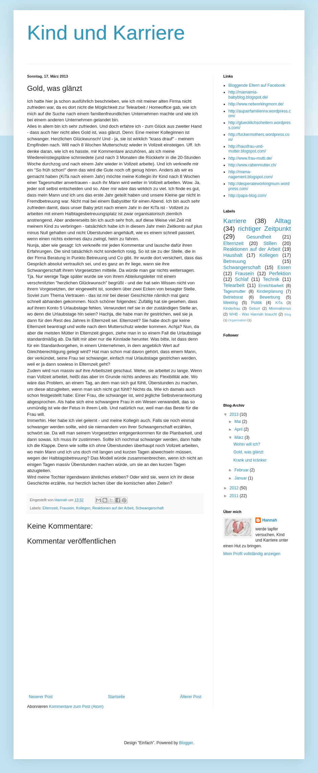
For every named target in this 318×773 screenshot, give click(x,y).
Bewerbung (269, 297)
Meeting (230, 302)
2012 (235, 488)
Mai (238, 421)
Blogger (186, 742)
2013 (235, 414)
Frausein (67, 508)
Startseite (116, 696)
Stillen (270, 243)
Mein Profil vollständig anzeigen (251, 553)
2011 (235, 495)
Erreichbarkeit (270, 285)
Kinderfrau (231, 308)
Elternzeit (50, 508)
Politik (256, 302)
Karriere (234, 220)
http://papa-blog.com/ (247, 195)
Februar (242, 470)
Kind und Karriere (106, 32)
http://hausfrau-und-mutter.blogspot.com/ (247, 149)
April (239, 429)
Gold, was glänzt (248, 452)
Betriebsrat (233, 297)
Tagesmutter (234, 291)
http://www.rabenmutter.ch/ (252, 165)
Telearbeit (233, 285)
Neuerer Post (41, 696)
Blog (288, 314)
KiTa (278, 303)
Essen (284, 267)
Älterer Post (190, 696)
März (239, 437)
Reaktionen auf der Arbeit (113, 508)
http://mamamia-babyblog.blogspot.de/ (248, 94)
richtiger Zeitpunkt (264, 228)
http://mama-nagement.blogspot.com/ (250, 174)
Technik (271, 279)
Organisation (237, 320)
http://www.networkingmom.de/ (255, 104)
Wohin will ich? (246, 444)
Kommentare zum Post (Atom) (76, 706)
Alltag (283, 220)
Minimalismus (280, 308)
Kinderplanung (270, 291)
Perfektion (280, 273)
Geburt (254, 308)
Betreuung (234, 261)
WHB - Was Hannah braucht (253, 314)
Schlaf (241, 279)
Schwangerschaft (150, 508)
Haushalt (233, 255)
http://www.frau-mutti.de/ (250, 158)
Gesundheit (258, 237)
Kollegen (83, 508)
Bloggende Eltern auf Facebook (256, 85)
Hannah (269, 520)
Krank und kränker (250, 460)
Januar (241, 478)
